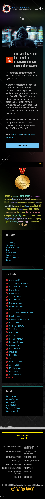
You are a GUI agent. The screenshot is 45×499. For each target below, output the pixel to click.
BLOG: (25, 457)
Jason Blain (14, 365)
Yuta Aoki (13, 329)
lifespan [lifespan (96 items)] (7, 215)
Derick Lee (13, 332)
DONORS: (14, 460)
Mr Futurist (10, 402)
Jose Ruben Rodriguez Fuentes (22, 313)
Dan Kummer (14, 316)
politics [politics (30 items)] (33, 216)
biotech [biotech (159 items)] (27, 199)
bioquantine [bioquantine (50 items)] (8, 200)
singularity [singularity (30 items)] (38, 219)
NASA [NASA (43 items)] (23, 216)
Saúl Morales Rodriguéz (19, 283)
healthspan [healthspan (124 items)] (12, 209)
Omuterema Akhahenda (19, 319)
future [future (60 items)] (22, 206)
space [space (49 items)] (8, 222)
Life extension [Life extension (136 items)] (33, 212)
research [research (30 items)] (30, 219)
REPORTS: (27, 464)
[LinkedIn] (23, 489)
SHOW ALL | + (9, 377)
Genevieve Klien (16, 280)
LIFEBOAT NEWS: (29, 446)
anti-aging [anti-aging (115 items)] (25, 196)
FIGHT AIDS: (9, 464)
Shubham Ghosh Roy (18, 287)
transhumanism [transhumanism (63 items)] (34, 222)
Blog (22, 19)
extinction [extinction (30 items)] (16, 206)
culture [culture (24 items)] (37, 203)
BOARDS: (26, 460)
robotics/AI (9, 137)
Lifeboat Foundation (17, 485)
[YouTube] (28, 489)
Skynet (8, 260)
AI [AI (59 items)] (11, 196)
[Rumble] (32, 489)
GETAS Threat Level (22, 437)
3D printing (10, 242)
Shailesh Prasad (16, 296)
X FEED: (8, 457)
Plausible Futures (13, 408)
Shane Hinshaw (16, 339)
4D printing (10, 245)
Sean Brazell (14, 348)
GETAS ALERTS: (28, 451)
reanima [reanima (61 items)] (39, 216)
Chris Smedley (15, 375)
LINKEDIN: (8, 451)
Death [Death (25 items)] (40, 203)
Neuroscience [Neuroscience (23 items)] (28, 216)
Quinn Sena (14, 290)
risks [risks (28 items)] (34, 219)
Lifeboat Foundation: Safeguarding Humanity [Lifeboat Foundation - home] (16, 8)
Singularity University (15, 257)
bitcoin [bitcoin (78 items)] (6, 202)
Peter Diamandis (13, 247)
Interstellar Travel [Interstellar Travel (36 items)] (11, 213)
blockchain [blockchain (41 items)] (13, 203)
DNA (7, 250)
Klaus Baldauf (15, 322)
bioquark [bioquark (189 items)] (17, 199)
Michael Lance (15, 362)
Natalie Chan (14, 345)
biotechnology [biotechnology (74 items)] (36, 199)
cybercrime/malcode (30, 134)
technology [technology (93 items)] (23, 221)
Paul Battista (14, 300)
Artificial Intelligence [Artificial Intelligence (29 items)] (36, 196)
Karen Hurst (14, 309)
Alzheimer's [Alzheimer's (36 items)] (16, 196)
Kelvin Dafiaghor (16, 306)
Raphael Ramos (16, 342)
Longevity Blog (12, 399)
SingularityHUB (12, 411)
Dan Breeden (14, 293)
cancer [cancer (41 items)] (25, 203)
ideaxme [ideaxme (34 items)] (25, 209)
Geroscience (11, 396)
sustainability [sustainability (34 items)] (14, 222)
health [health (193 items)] (37, 206)
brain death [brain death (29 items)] (20, 203)
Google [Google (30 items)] (32, 206)
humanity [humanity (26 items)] (20, 209)
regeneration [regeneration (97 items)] (21, 218)
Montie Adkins (15, 368)
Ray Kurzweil (11, 252)
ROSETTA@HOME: (13, 471)
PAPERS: (26, 471)
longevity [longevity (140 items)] (16, 215)
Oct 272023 (9, 60)
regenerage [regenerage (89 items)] (10, 218)
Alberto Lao (14, 335)
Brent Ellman (14, 355)
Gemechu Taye (17, 134)
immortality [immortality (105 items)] (33, 209)
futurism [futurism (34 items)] (27, 206)
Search (40, 164)
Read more (22, 146)
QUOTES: (26, 477)
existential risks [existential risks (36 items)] (9, 206)
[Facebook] (13, 489)
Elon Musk (10, 255)
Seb (10, 358)
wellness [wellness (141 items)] (23, 224)
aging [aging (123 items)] (7, 196)
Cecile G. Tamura (16, 326)
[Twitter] (18, 489)
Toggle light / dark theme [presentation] (41, 8)
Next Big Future (12, 405)
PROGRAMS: (27, 468)
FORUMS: (16, 477)
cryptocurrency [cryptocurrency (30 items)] (31, 203)
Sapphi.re (40, 485)
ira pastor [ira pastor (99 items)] (21, 212)
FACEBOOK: (6, 446)
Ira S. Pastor (14, 371)
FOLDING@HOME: (7, 468)
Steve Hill (13, 352)
